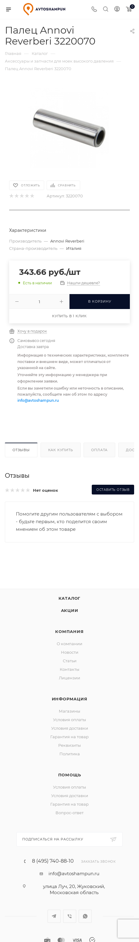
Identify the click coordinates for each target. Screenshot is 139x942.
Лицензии (69, 677)
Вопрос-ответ (69, 812)
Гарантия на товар (69, 736)
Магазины (69, 711)
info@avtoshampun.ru (38, 400)
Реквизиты (69, 745)
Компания (69, 631)
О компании (69, 643)
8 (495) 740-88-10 (53, 861)
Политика (69, 753)
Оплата (99, 450)
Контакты (69, 669)
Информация (69, 698)
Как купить (60, 450)
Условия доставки (69, 728)
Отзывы (21, 450)
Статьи (70, 660)
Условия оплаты (69, 719)
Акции (69, 610)
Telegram (54, 916)
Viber (69, 916)
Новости (69, 652)
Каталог (70, 598)
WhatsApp (85, 916)
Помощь (69, 774)
